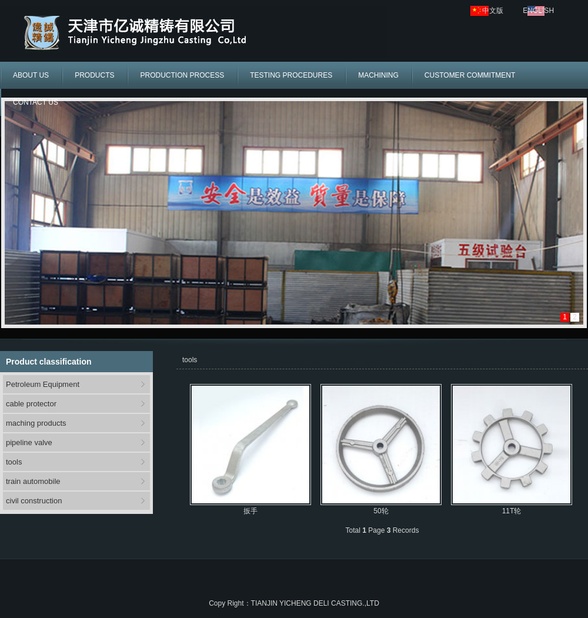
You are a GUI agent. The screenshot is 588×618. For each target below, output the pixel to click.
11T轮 (512, 511)
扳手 (250, 511)
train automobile (33, 481)
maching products (36, 423)
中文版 (492, 10)
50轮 (380, 511)
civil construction (34, 500)
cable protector (31, 403)
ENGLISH (538, 10)
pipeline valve (29, 442)
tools (14, 461)
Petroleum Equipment (42, 384)
